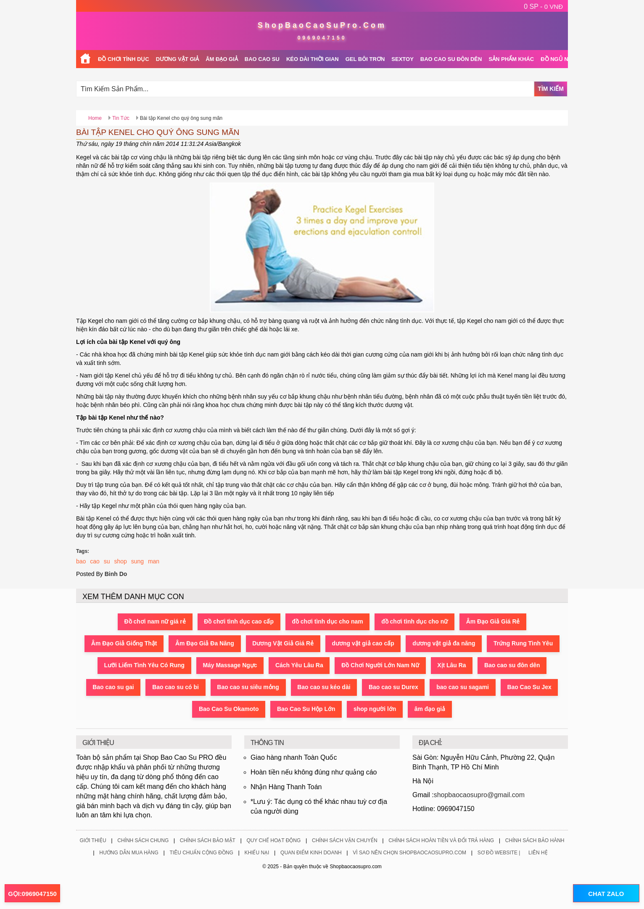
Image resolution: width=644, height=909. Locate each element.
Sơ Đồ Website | (499, 853)
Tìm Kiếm (551, 88)
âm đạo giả (430, 709)
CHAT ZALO (606, 893)
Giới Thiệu (92, 841)
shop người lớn (375, 709)
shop (120, 561)
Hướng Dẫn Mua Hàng (128, 853)
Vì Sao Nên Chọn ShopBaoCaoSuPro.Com (409, 853)
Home (95, 118)
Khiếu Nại (256, 853)
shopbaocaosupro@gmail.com (479, 794)
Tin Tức (120, 118)
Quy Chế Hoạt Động (273, 841)
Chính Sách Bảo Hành (535, 841)
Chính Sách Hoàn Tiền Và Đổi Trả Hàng (441, 841)
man (153, 561)
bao (81, 561)
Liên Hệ (538, 853)
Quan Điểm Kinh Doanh (311, 853)
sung (137, 561)
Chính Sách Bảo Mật (207, 841)
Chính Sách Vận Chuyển (344, 841)
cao (95, 561)
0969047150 (322, 38)
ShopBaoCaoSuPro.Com (322, 25)
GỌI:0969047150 (32, 893)
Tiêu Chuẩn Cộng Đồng (201, 853)
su (107, 561)
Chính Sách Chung (143, 841)
